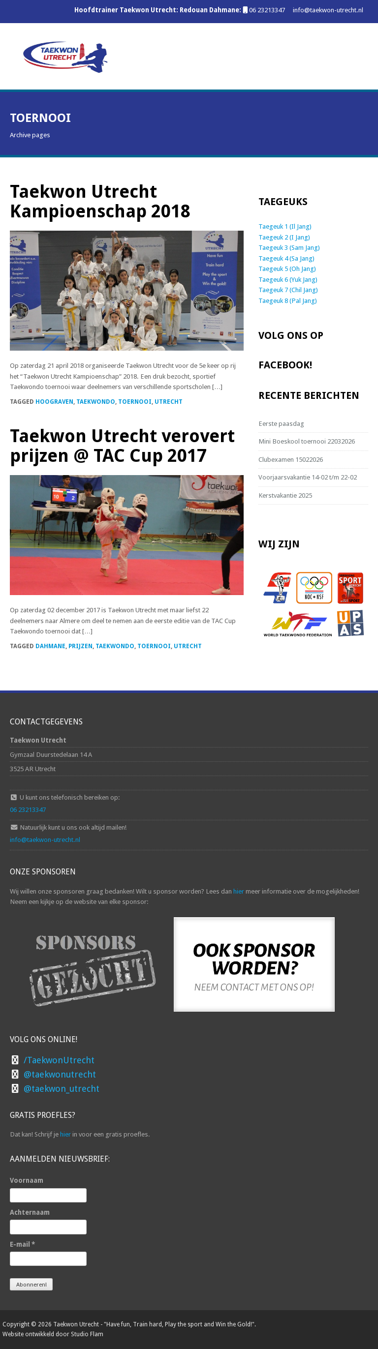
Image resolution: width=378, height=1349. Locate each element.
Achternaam (30, 1212)
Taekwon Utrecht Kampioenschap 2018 (100, 201)
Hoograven (54, 401)
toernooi (135, 401)
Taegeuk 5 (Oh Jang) (287, 268)
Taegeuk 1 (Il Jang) (285, 226)
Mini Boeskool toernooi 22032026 (306, 441)
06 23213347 (267, 10)
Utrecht (169, 401)
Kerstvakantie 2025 (285, 495)
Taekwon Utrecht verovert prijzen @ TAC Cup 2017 (122, 445)
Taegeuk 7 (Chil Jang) (288, 290)
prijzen (80, 646)
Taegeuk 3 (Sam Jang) (289, 247)
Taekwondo (95, 401)
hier (238, 891)
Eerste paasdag (281, 423)
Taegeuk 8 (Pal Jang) (287, 300)
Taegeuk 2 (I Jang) (284, 237)
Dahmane (50, 646)
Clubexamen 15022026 (290, 459)
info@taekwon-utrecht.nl (328, 10)
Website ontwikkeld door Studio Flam (52, 1334)
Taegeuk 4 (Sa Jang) (286, 258)
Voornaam (26, 1180)
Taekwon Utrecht (76, 1324)
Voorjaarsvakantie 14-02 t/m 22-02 (307, 477)
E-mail (22, 1244)
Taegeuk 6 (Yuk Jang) (287, 279)
